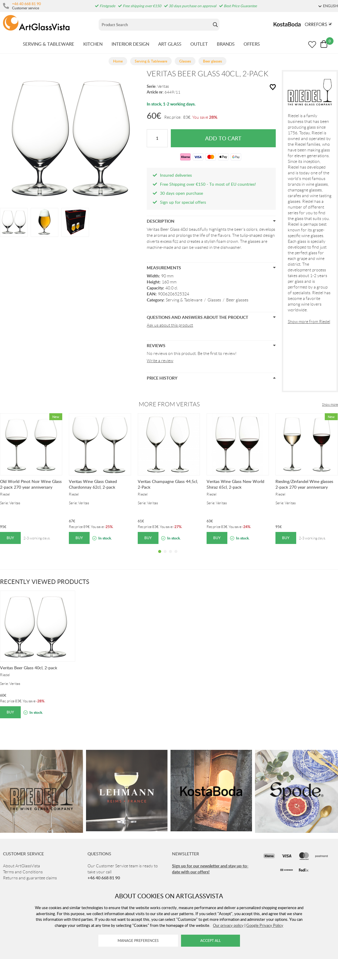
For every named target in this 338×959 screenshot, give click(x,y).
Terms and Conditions (23, 871)
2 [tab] (165, 556)
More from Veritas (169, 404)
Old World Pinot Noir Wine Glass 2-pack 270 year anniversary (31, 484)
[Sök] (155, 25)
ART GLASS (169, 44)
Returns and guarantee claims (30, 877)
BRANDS (226, 44)
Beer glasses (237, 300)
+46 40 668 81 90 (26, 3)
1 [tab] (159, 556)
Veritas (163, 86)
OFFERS (252, 44)
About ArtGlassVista (21, 865)
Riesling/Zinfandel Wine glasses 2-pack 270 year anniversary (304, 484)
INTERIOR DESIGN (130, 44)
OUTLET (199, 44)
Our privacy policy (228, 925)
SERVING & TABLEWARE (48, 44)
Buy (10, 537)
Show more (330, 404)
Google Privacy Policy (264, 925)
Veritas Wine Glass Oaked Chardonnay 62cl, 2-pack (93, 484)
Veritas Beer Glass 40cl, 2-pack (28, 667)
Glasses (214, 300)
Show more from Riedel (309, 321)
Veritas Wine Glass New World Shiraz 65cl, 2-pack (235, 484)
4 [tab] (175, 556)
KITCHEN (93, 44)
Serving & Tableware (184, 300)
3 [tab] (170, 556)
